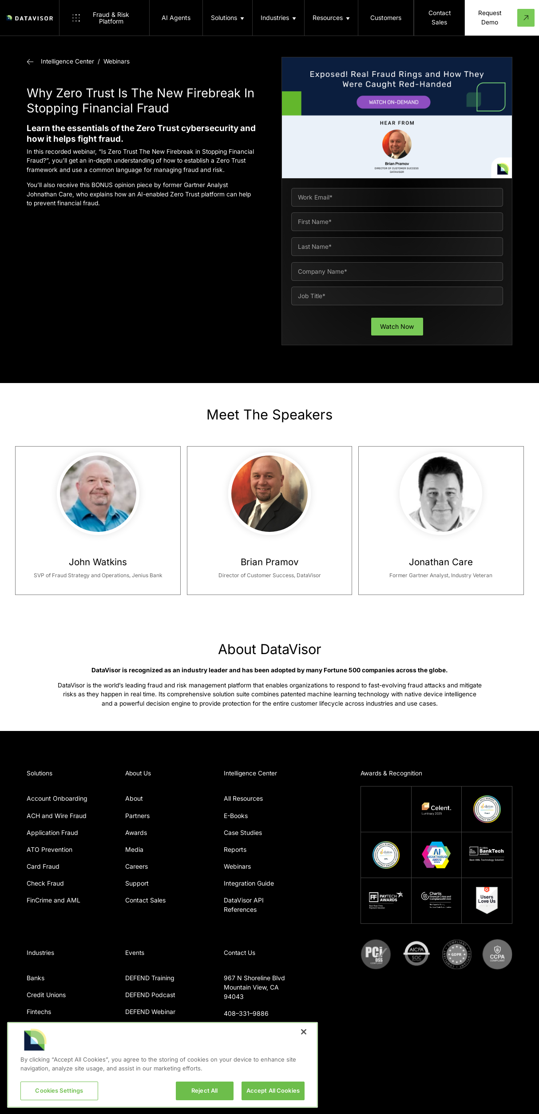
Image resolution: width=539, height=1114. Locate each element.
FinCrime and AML (53, 900)
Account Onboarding (57, 798)
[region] (162, 1065)
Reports (235, 849)
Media (134, 849)
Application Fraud (52, 832)
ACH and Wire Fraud (57, 815)
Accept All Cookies (273, 1090)
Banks (35, 978)
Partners (137, 815)
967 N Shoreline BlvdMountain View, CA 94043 (254, 987)
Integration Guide (249, 883)
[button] (227, 18)
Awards (136, 832)
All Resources (243, 798)
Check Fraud (45, 883)
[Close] (303, 1032)
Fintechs (39, 1011)
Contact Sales (145, 900)
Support (137, 883)
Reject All (204, 1090)
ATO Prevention (49, 849)
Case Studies (243, 832)
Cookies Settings (59, 1090)
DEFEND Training (149, 978)
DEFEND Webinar (150, 1011)
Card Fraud (43, 866)
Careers (136, 866)
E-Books (236, 815)
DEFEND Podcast (150, 994)
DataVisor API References (244, 904)
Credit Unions (46, 994)
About (134, 798)
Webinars (116, 61)
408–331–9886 (246, 1013)
